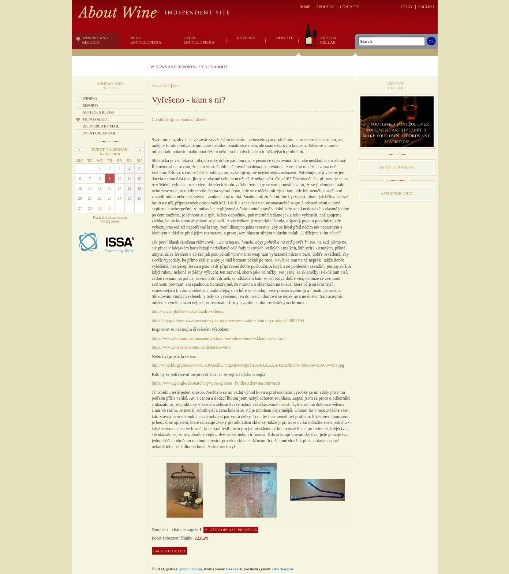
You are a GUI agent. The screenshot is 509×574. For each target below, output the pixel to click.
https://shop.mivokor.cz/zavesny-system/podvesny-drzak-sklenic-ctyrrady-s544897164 (228, 320)
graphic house (190, 569)
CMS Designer (282, 569)
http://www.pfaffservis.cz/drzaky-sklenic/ (188, 311)
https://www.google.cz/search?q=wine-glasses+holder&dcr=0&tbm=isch (216, 383)
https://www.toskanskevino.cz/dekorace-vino (191, 347)
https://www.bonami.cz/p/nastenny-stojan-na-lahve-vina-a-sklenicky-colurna (219, 338)
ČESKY (407, 7)
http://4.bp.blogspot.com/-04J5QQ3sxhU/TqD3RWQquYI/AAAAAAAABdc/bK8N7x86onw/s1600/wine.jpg (248, 365)
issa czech (234, 569)
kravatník (286, 404)
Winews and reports (172, 66)
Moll (177, 86)
